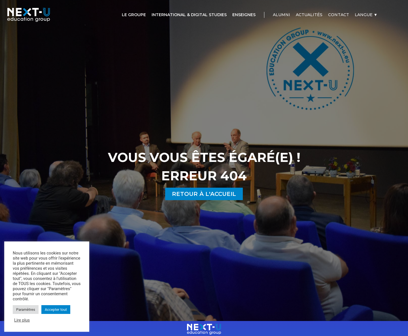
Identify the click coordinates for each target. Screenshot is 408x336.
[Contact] (338, 15)
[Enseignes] (244, 14)
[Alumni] (281, 15)
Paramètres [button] (25, 309)
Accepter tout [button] (56, 309)
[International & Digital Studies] (189, 14)
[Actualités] (309, 15)
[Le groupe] (134, 14)
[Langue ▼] (366, 15)
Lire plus (22, 320)
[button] (204, 194)
